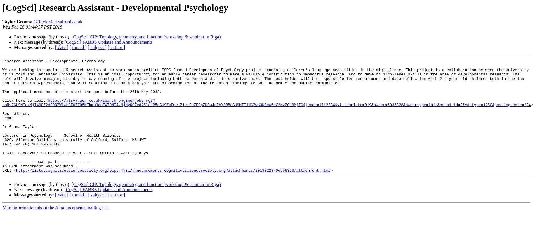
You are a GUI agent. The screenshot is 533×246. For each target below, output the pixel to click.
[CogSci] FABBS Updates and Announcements (108, 42)
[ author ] (116, 47)
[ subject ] (97, 47)
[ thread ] (78, 47)
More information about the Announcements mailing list (55, 230)
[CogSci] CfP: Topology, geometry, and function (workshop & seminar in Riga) (146, 36)
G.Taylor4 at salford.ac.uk (58, 21)
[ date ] (61, 47)
